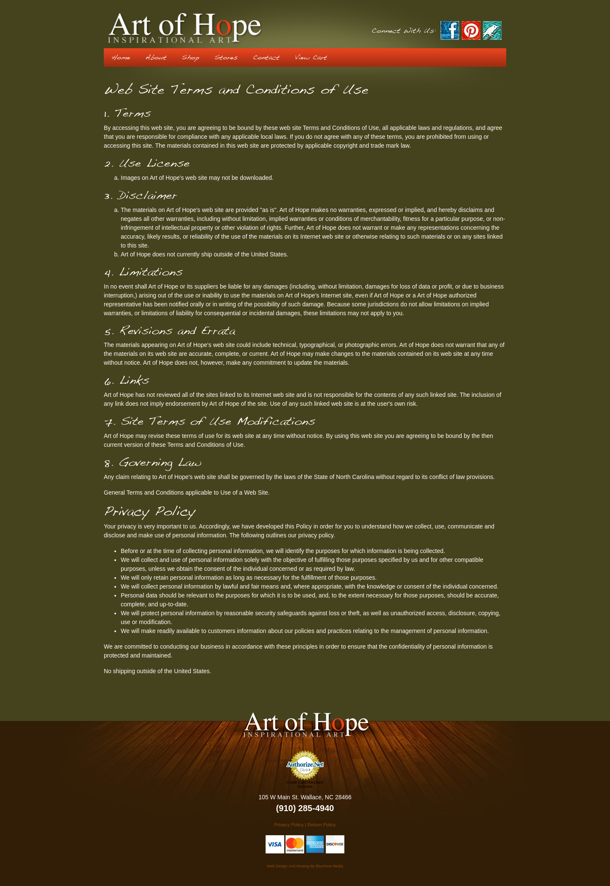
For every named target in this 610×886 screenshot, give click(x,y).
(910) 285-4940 (305, 808)
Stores (226, 57)
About (155, 57)
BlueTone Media (329, 866)
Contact (266, 57)
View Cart (311, 57)
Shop (190, 57)
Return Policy (322, 824)
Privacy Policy (289, 824)
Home (120, 57)
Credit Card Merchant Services (305, 784)
